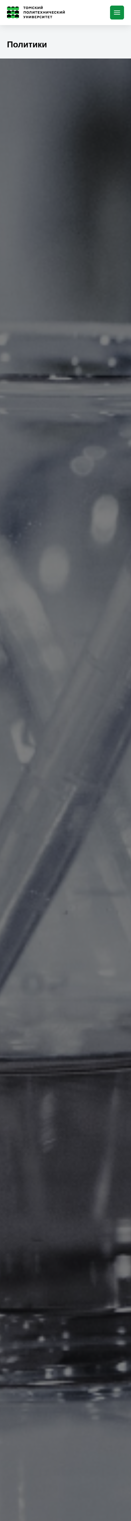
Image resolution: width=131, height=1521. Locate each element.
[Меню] (117, 13)
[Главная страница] (37, 12)
